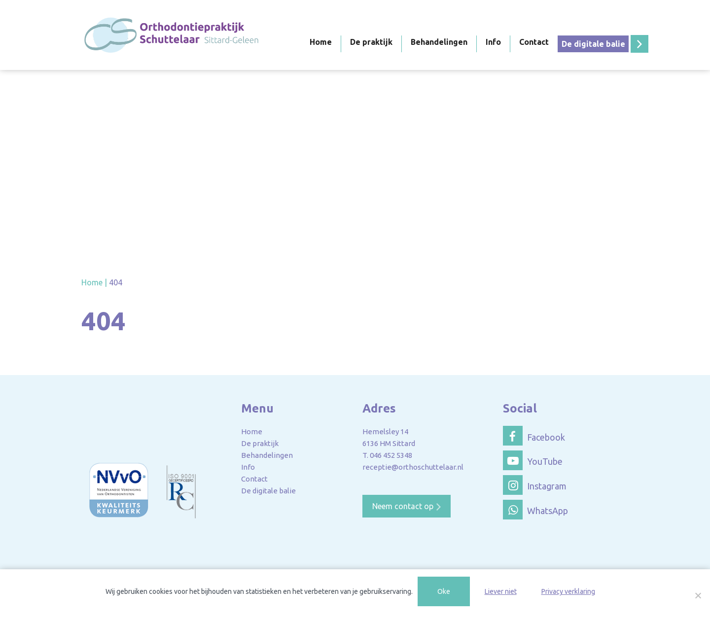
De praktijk (371, 41)
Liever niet (501, 591)
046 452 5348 (391, 455)
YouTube (533, 460)
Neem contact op (402, 506)
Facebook (534, 436)
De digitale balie (593, 43)
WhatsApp (535, 509)
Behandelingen (439, 41)
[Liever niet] (698, 595)
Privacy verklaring (568, 591)
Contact (534, 41)
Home (321, 41)
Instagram (535, 485)
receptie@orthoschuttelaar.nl (412, 467)
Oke (443, 591)
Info (493, 41)
